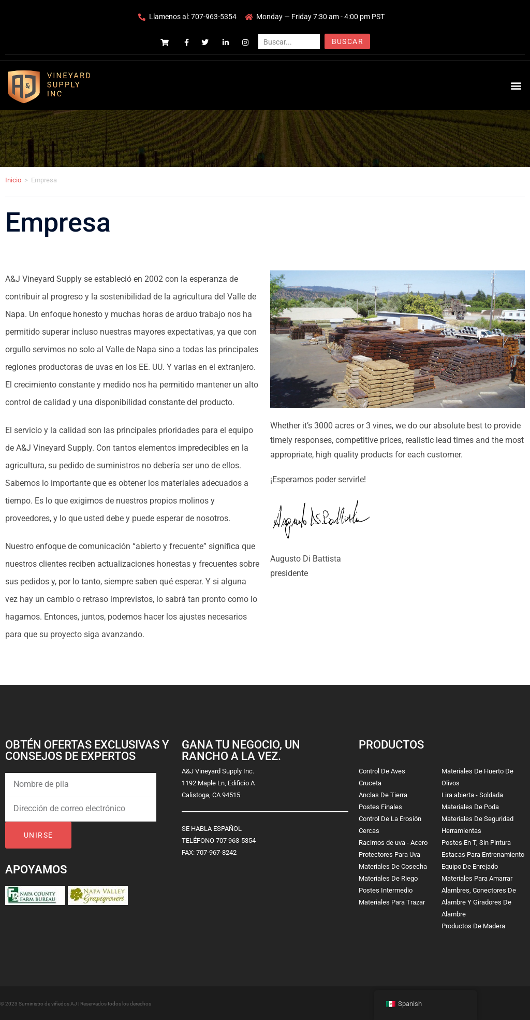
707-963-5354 (214, 16)
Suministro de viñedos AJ (48, 1004)
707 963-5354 (236, 840)
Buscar (347, 41)
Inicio (13, 180)
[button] (516, 85)
